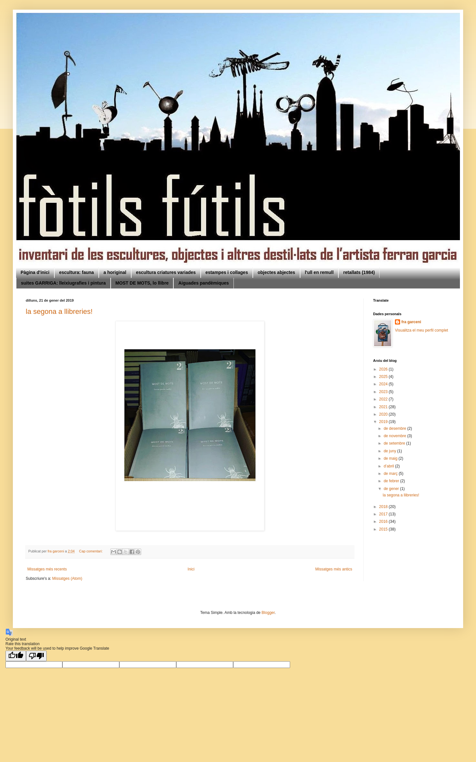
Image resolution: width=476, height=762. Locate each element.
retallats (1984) (359, 272)
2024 (384, 384)
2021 (384, 407)
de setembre (395, 443)
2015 (384, 529)
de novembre (395, 436)
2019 (384, 421)
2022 (384, 399)
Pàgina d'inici (35, 272)
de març (391, 473)
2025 (384, 376)
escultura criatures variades (166, 272)
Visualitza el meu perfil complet (421, 330)
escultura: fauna (76, 272)
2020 (384, 414)
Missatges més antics (333, 569)
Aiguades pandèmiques (203, 283)
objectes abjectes (276, 272)
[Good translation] (15, 656)
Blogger (268, 612)
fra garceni (411, 322)
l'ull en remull (319, 272)
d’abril (389, 466)
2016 (384, 521)
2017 (384, 514)
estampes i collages (227, 272)
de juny (390, 451)
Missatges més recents (47, 569)
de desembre (395, 428)
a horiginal (115, 272)
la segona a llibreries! (59, 311)
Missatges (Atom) (67, 578)
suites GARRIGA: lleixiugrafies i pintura (63, 283)
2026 (384, 369)
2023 (384, 392)
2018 (384, 506)
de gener (392, 488)
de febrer (392, 481)
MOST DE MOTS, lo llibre (142, 283)
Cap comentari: (91, 551)
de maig (391, 458)
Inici (191, 569)
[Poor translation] (36, 656)
